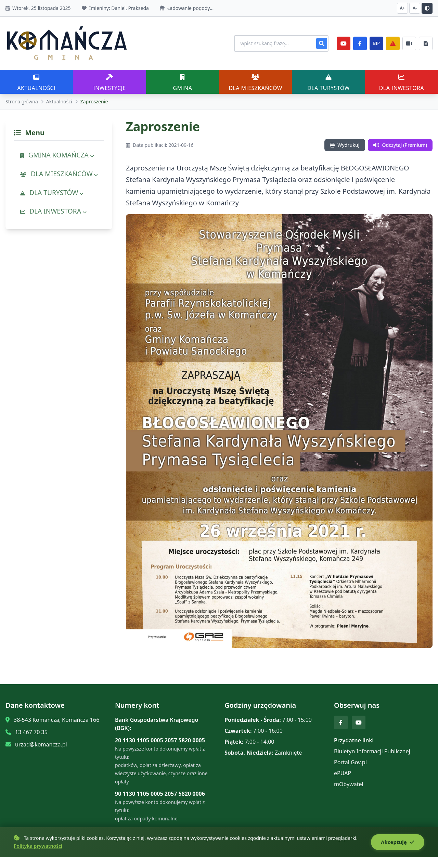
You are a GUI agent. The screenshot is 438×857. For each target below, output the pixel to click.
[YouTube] (343, 43)
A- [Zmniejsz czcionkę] (415, 8)
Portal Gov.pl (350, 762)
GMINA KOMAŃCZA (57, 154)
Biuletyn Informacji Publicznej (372, 751)
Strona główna (21, 101)
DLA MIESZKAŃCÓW (59, 173)
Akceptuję (397, 842)
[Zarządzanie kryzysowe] (393, 43)
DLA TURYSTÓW (51, 192)
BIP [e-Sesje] (376, 43)
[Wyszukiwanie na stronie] (279, 43)
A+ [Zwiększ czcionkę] (402, 8)
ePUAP (342, 773)
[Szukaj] (321, 43)
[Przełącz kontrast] (427, 8)
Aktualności (59, 101)
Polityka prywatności (38, 846)
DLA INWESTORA (53, 211)
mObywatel (348, 784)
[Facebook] (360, 43)
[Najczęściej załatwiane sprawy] (409, 43)
